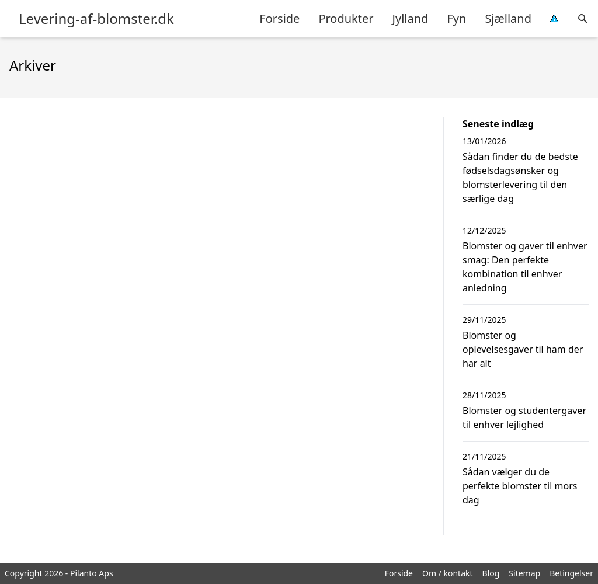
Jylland (410, 18)
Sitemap (524, 573)
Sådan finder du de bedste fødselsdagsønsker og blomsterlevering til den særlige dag (520, 177)
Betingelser (571, 573)
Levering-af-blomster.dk (96, 18)
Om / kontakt (447, 573)
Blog (491, 573)
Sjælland (508, 18)
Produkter (345, 18)
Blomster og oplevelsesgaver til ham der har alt (523, 349)
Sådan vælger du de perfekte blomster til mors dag (520, 485)
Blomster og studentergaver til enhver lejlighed (524, 417)
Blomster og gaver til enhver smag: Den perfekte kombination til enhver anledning (525, 266)
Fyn (456, 18)
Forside (279, 18)
